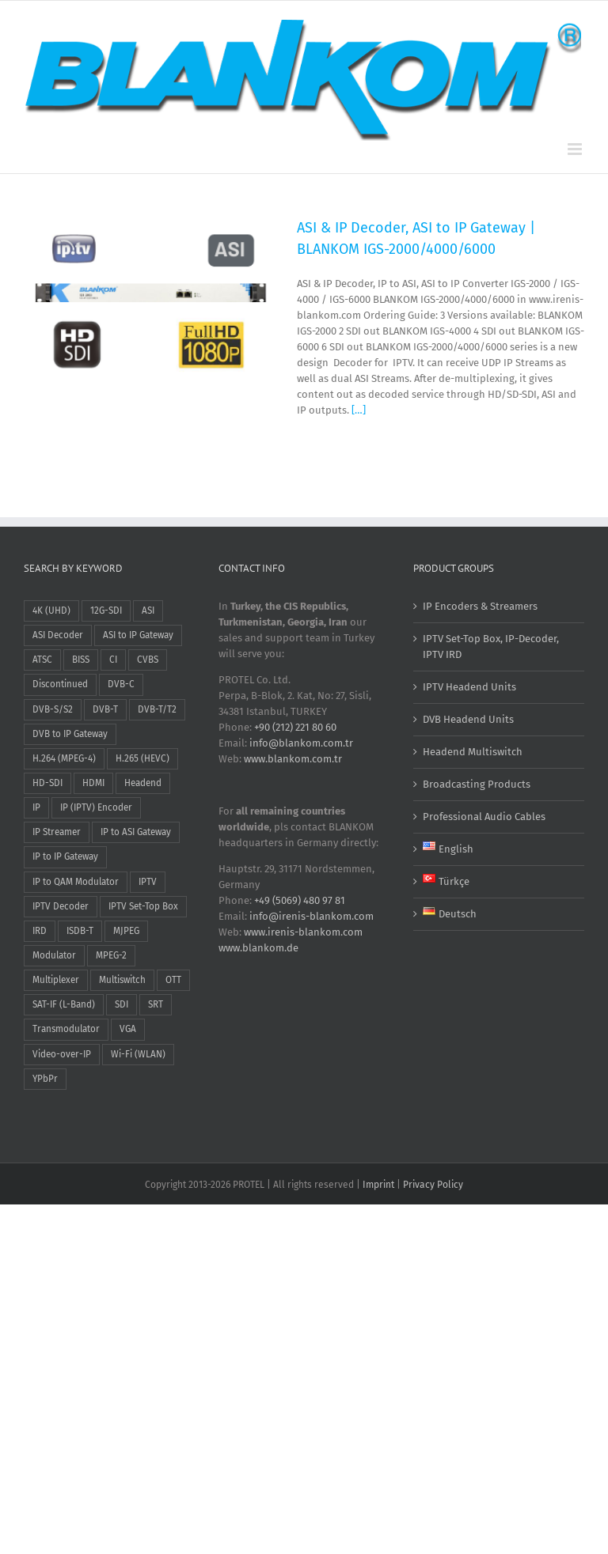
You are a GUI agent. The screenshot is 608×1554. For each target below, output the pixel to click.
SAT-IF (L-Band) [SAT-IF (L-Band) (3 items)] (63, 1004)
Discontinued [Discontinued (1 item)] (60, 684)
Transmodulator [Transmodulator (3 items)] (66, 1028)
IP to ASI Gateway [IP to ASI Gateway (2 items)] (136, 831)
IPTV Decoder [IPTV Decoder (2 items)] (60, 906)
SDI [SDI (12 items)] (121, 1004)
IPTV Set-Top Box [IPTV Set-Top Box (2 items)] (143, 906)
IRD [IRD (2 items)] (39, 930)
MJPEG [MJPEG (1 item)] (126, 930)
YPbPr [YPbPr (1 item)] (45, 1078)
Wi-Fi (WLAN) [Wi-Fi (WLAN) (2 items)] (138, 1054)
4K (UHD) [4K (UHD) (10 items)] (51, 610)
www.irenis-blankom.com (303, 932)
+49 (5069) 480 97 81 (299, 900)
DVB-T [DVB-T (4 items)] (105, 709)
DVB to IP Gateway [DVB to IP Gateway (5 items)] (70, 733)
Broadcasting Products (476, 784)
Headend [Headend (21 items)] (143, 782)
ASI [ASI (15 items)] (148, 610)
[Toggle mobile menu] (576, 149)
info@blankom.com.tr (301, 743)
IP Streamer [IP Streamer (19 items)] (56, 831)
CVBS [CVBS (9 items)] (147, 659)
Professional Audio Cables (484, 816)
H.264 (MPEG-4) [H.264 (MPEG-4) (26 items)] (64, 758)
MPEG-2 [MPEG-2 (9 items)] (111, 955)
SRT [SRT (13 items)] (155, 1004)
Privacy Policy (433, 1184)
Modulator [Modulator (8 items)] (54, 955)
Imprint (378, 1184)
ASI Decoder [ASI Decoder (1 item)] (57, 635)
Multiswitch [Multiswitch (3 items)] (122, 979)
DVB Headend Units (468, 719)
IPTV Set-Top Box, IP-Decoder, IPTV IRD (491, 646)
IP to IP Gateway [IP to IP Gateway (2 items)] (65, 856)
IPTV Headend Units (469, 687)
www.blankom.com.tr (293, 759)
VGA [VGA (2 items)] (128, 1028)
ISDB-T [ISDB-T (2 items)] (79, 930)
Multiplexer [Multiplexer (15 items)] (55, 979)
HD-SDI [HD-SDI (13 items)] (47, 782)
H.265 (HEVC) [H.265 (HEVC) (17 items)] (142, 758)
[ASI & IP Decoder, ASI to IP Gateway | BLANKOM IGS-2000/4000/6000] (150, 301)
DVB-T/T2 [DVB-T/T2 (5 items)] (157, 709)
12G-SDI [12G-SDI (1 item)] (106, 610)
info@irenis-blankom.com (311, 916)
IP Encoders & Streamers (480, 606)
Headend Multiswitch (472, 752)
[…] (359, 410)
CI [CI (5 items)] (113, 659)
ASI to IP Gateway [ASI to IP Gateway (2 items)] (138, 635)
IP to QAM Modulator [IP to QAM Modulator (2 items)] (75, 881)
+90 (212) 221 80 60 (295, 727)
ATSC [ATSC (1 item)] (42, 659)
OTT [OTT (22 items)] (173, 979)
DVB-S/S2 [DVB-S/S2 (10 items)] (52, 709)
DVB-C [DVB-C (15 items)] (121, 684)
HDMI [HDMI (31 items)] (93, 782)
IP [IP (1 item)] (36, 807)
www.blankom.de (258, 948)
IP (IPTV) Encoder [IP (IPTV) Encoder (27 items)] (96, 807)
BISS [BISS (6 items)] (80, 659)
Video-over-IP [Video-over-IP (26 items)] (61, 1054)
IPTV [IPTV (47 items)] (148, 881)
